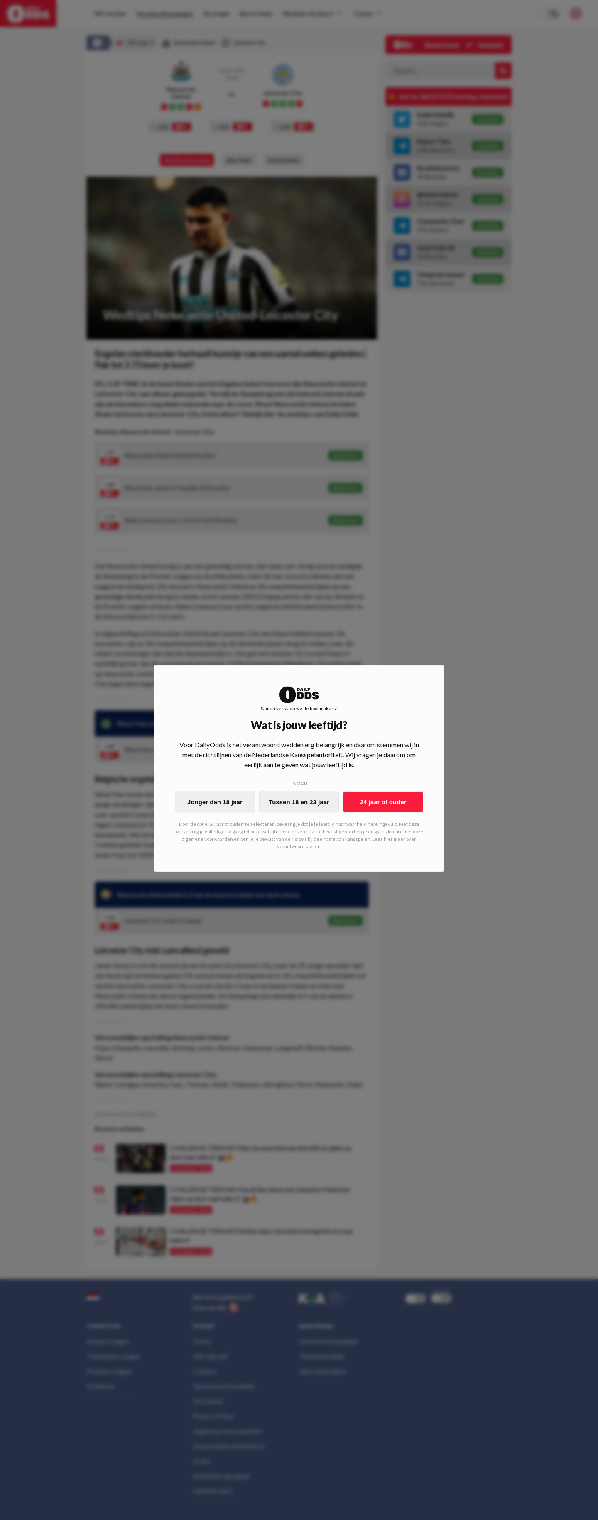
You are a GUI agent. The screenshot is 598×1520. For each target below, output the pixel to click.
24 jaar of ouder (383, 802)
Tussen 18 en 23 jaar (299, 802)
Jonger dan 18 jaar (215, 802)
